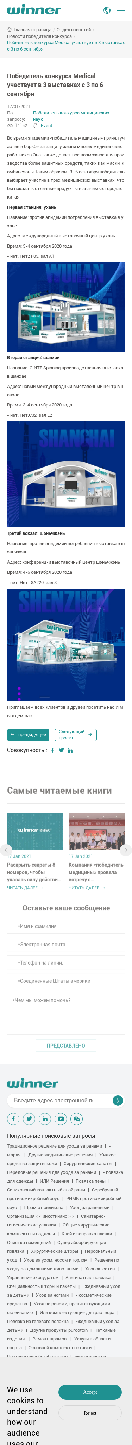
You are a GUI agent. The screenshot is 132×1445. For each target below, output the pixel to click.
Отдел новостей (74, 29)
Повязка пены (91, 1181)
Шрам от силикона (43, 1207)
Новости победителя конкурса (39, 36)
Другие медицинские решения (60, 1154)
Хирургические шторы (54, 1251)
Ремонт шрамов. (50, 1339)
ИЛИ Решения (54, 1181)
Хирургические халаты (88, 1163)
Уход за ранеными (89, 1207)
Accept (90, 1392)
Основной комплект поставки (60, 1347)
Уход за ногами (52, 1295)
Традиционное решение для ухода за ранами (54, 1146)
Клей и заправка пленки (87, 1233)
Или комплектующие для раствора (77, 1312)
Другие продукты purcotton (59, 1330)
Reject (90, 1413)
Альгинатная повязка (88, 1277)
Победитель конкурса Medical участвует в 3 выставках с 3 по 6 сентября (66, 46)
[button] (6, 853)
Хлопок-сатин (100, 1268)
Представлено (66, 1048)
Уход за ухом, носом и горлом (56, 1260)
